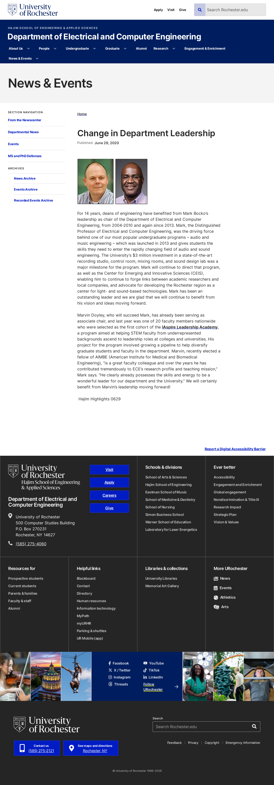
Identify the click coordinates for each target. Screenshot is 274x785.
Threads (118, 684)
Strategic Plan (225, 514)
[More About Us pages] (28, 49)
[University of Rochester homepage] (33, 10)
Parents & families (22, 593)
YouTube (153, 663)
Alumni (141, 48)
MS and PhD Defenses (24, 156)
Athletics (225, 597)
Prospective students (25, 578)
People (44, 48)
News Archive (25, 178)
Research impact (227, 507)
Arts (221, 606)
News (222, 578)
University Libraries (161, 578)
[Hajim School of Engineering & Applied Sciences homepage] (44, 477)
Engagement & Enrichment (204, 48)
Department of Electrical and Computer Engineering (104, 37)
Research (161, 48)
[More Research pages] (174, 49)
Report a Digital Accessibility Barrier (235, 449)
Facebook (118, 663)
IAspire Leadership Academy (190, 327)
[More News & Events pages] (37, 59)
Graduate (112, 48)
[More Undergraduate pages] (95, 49)
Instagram (119, 677)
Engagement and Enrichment (238, 484)
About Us (16, 48)
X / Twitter (119, 670)
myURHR (84, 623)
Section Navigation (25, 112)
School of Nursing (160, 507)
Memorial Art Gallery (162, 585)
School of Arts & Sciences (166, 477)
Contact (83, 585)
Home (82, 113)
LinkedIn (153, 677)
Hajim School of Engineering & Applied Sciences (53, 28)
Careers (109, 495)
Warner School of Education (168, 522)
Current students (22, 585)
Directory (84, 593)
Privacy (193, 742)
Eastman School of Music (166, 492)
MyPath (83, 615)
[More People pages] (55, 49)
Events (13, 144)
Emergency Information (243, 742)
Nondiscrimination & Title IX (236, 499)
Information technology (96, 608)
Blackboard (86, 578)
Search (158, 718)
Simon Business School (164, 514)
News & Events (20, 58)
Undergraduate (77, 48)
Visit (171, 9)
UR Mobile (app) (90, 638)
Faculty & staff (19, 600)
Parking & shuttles (91, 630)
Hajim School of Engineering (168, 484)
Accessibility (224, 477)
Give (182, 9)
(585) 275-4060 (31, 544)
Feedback (174, 742)
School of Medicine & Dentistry (170, 499)
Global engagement (230, 492)
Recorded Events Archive (33, 200)
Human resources (91, 600)
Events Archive (25, 189)
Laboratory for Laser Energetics (171, 529)
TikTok (151, 670)
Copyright (212, 742)
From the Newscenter (24, 120)
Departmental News (23, 132)
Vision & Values (226, 522)
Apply (158, 9)
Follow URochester (160, 687)
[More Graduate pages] (125, 49)
